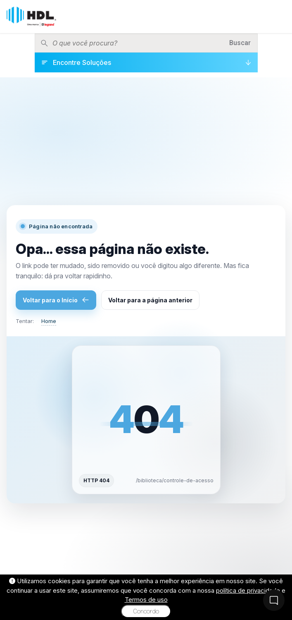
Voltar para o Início (56, 300)
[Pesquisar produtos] (137, 43)
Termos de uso (146, 599)
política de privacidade (248, 590)
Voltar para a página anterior (150, 300)
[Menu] (279, 16)
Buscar (240, 43)
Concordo (146, 611)
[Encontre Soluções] (146, 62)
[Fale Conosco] (274, 600)
